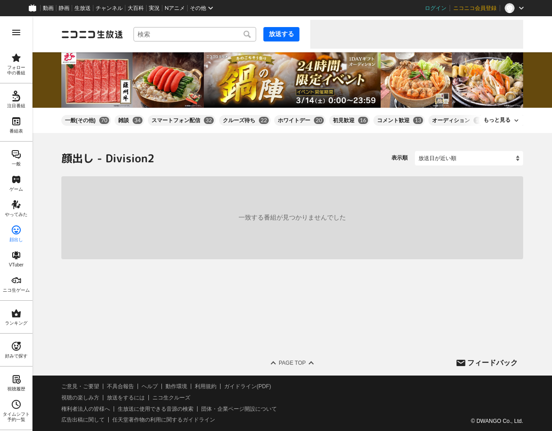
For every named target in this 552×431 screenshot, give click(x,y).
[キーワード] (194, 34)
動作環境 (176, 386)
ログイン (435, 8)
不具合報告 (120, 386)
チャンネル (109, 8)
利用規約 (205, 386)
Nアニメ (175, 8)
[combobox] (194, 34)
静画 (64, 8)
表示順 (399, 158)
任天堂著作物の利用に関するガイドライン (163, 419)
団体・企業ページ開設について (239, 408)
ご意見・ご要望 (80, 386)
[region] (16, 223)
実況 (154, 8)
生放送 (82, 8)
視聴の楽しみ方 (80, 397)
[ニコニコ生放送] (92, 34)
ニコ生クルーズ (171, 397)
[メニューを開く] (16, 32)
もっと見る (497, 120)
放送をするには (126, 397)
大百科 (136, 8)
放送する (281, 33)
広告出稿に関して (83, 420)
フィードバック (492, 362)
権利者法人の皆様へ (85, 408)
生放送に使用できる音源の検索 (155, 408)
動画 (48, 8)
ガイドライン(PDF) (247, 386)
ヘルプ (150, 386)
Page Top (292, 363)
